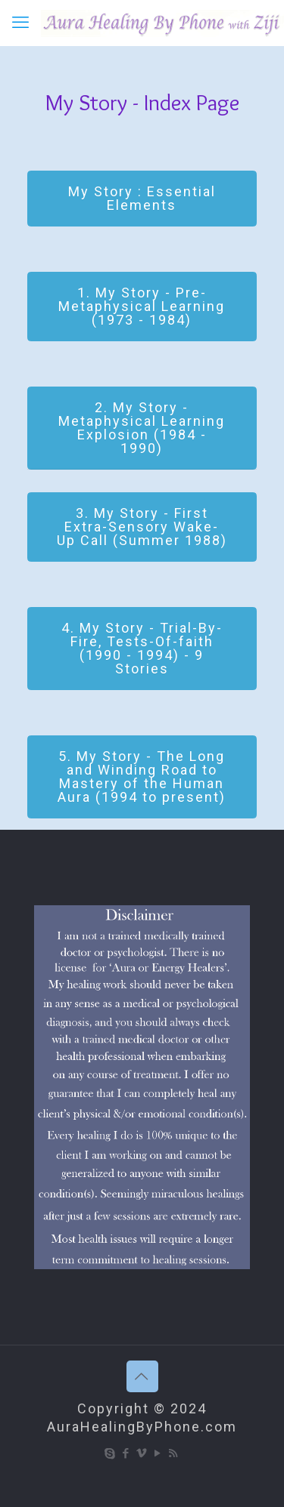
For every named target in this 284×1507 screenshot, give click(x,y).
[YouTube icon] (158, 1453)
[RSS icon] (173, 1453)
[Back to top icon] (142, 1376)
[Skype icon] (110, 1453)
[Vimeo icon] (142, 1453)
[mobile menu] (20, 22)
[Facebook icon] (126, 1453)
